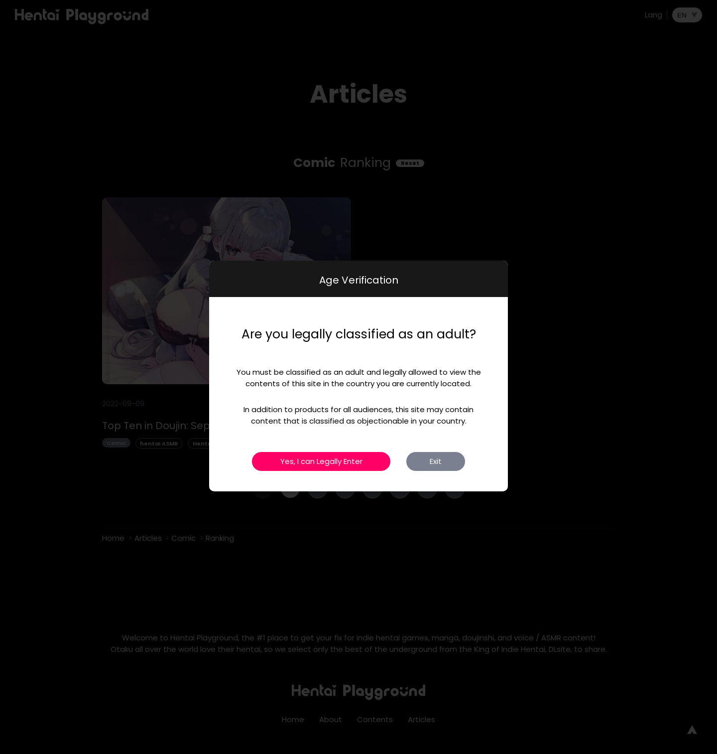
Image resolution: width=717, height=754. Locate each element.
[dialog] (358, 376)
